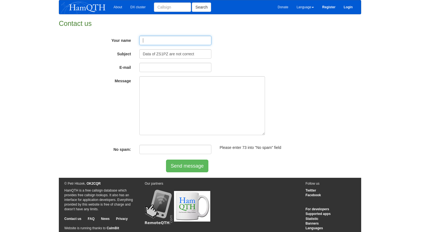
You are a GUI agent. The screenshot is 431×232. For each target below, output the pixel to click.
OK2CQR (94, 183)
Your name (121, 40)
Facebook (313, 195)
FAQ (91, 219)
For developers (317, 209)
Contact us (72, 219)
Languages (314, 228)
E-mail (125, 67)
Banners (312, 223)
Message (123, 81)
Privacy (122, 219)
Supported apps (318, 214)
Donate (283, 7)
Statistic (312, 219)
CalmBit (113, 228)
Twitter (311, 190)
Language (305, 7)
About (118, 7)
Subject (124, 54)
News (105, 219)
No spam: (122, 149)
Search (201, 7)
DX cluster (137, 7)
